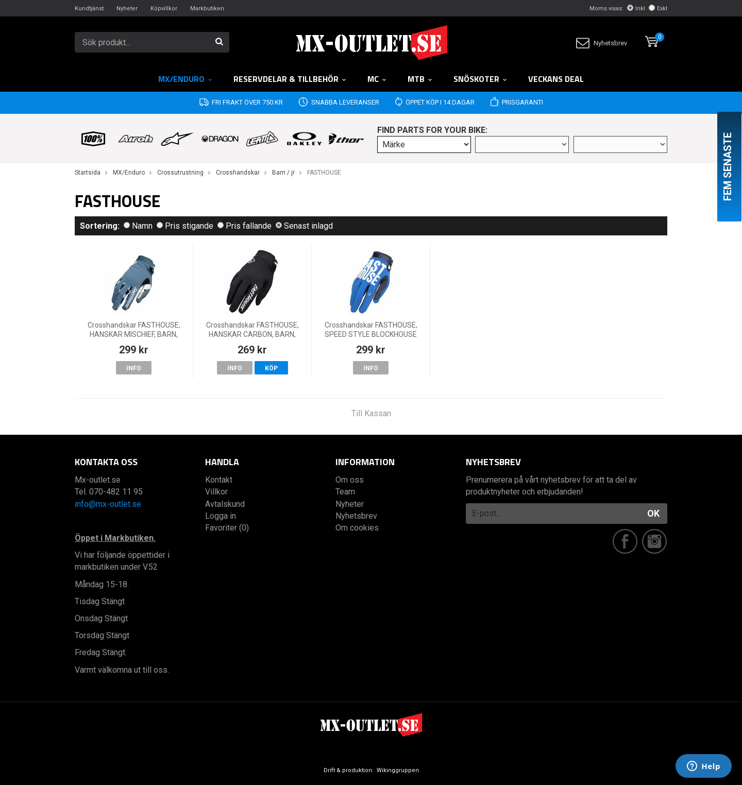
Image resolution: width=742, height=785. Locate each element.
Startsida (87, 172)
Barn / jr (283, 172)
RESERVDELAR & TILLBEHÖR (290, 79)
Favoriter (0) (227, 528)
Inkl (636, 8)
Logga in (220, 516)
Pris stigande (185, 226)
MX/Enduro (185, 79)
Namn (138, 226)
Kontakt (218, 480)
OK (653, 513)
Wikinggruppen (398, 770)
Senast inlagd (304, 226)
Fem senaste (727, 166)
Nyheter (127, 8)
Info (133, 368)
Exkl (658, 8)
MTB (420, 79)
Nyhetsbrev (601, 43)
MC (377, 79)
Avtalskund (225, 504)
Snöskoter (480, 79)
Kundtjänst (89, 8)
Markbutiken (207, 8)
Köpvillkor (163, 8)
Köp (271, 368)
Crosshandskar (238, 172)
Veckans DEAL (556, 79)
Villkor (216, 492)
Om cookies (357, 528)
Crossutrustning (180, 172)
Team (345, 492)
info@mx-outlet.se (108, 504)
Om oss (349, 480)
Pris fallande (244, 226)
